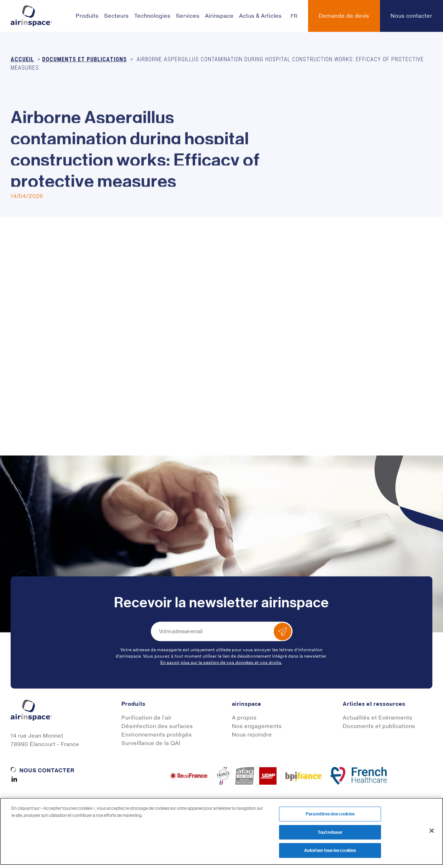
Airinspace (219, 15)
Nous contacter (46, 770)
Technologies (152, 15)
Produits (87, 15)
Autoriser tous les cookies (330, 850)
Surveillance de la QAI (151, 743)
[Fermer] (431, 830)
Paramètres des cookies (330, 814)
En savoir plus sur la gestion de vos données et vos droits (221, 662)
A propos (244, 717)
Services (188, 15)
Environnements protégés (156, 734)
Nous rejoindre (252, 734)
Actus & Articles (260, 15)
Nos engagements (257, 726)
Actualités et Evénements (378, 717)
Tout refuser (330, 832)
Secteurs (116, 15)
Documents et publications (84, 59)
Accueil (22, 59)
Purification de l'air (146, 717)
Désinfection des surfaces (157, 726)
